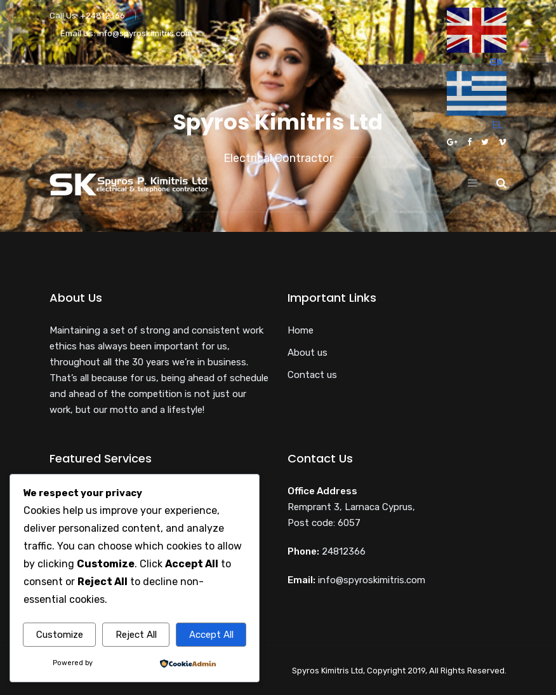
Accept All (211, 634)
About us (308, 352)
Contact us (312, 375)
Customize (59, 634)
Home (301, 330)
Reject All (136, 634)
